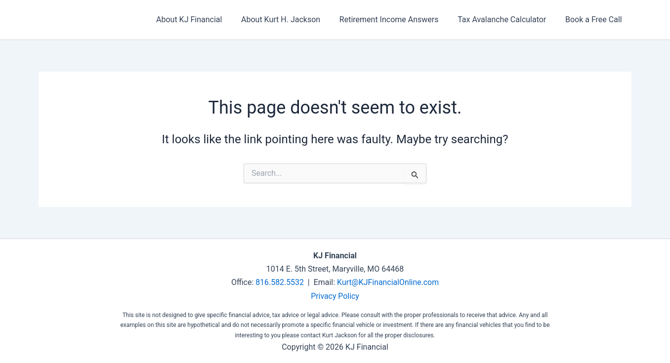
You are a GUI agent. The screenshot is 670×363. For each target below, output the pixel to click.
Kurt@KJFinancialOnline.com (388, 282)
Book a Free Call (595, 19)
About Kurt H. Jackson (292, 19)
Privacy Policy (335, 295)
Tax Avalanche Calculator (506, 19)
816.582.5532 (279, 282)
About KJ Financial (204, 19)
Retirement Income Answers (397, 19)
